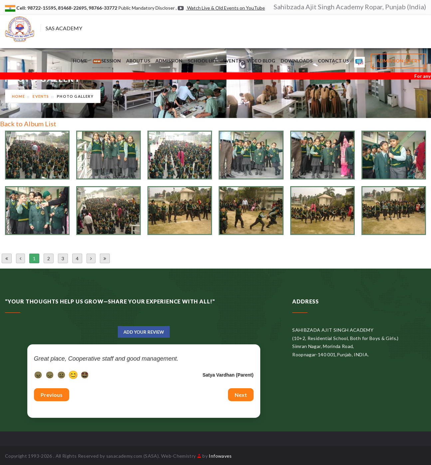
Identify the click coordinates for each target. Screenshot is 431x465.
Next (241, 395)
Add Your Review (143, 332)
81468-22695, (73, 8)
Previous (52, 395)
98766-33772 (103, 8)
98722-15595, (42, 8)
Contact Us (333, 60)
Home (80, 60)
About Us (138, 60)
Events (232, 60)
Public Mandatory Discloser (146, 8)
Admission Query (398, 60)
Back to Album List (28, 124)
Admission (168, 60)
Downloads (297, 60)
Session (107, 60)
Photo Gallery (75, 96)
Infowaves (220, 456)
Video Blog (261, 60)
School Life (203, 60)
